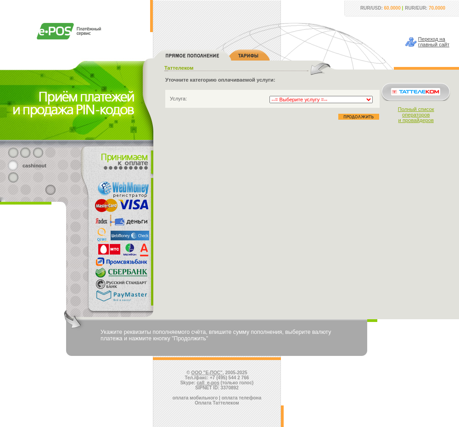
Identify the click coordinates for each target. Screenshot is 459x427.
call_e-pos (208, 382)
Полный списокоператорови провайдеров (416, 114)
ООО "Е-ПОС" (207, 372)
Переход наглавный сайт (433, 41)
